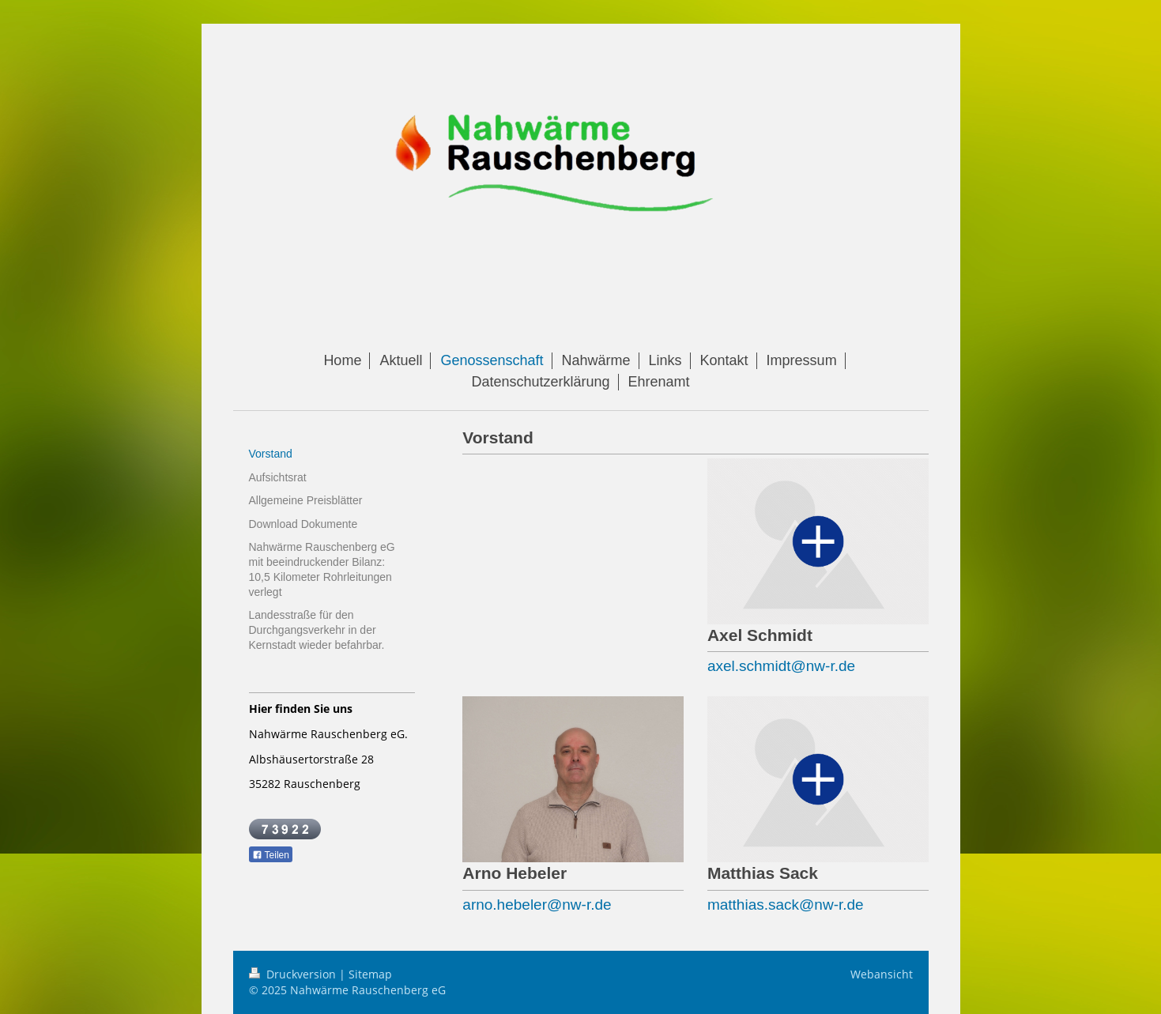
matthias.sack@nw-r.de (785, 904)
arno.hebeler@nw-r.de (536, 904)
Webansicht (881, 974)
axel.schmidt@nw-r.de (781, 666)
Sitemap (370, 974)
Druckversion (294, 974)
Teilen (270, 855)
